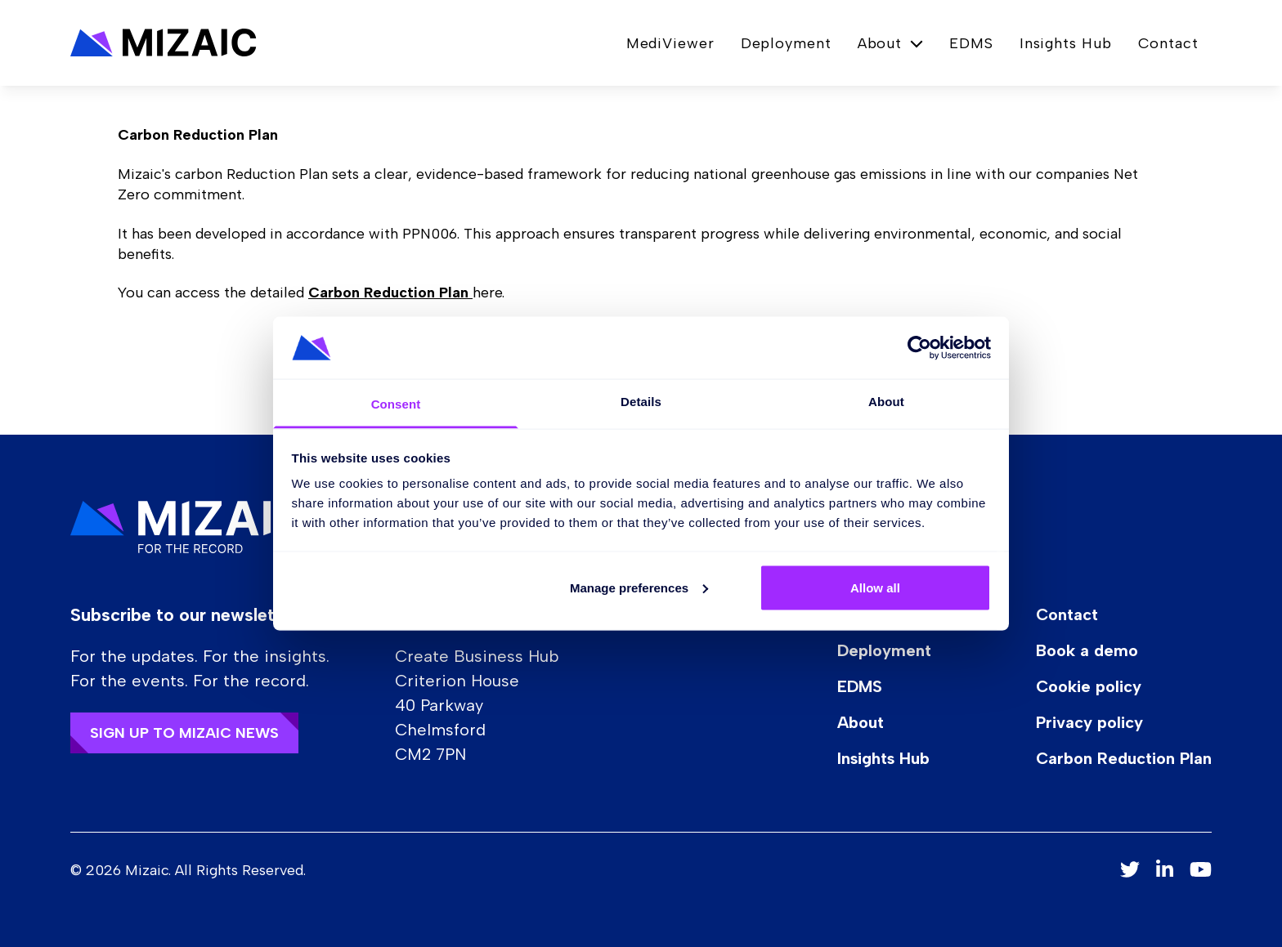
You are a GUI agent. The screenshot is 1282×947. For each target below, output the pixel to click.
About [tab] (886, 402)
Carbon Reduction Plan (390, 293)
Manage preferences (639, 587)
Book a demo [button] (1087, 650)
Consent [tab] (396, 404)
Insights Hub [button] (1066, 43)
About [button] (860, 722)
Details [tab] (641, 402)
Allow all (875, 587)
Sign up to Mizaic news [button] (184, 733)
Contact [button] (1168, 43)
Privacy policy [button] (1089, 722)
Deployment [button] (786, 43)
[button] (163, 43)
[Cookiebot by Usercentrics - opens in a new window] (919, 347)
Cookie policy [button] (1088, 686)
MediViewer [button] (670, 43)
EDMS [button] (971, 43)
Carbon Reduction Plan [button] (1124, 758)
